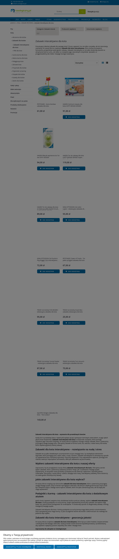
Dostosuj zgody (44, 547)
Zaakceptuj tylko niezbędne (18, 547)
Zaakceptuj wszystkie (66, 547)
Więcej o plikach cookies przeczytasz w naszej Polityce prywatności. (26, 542)
